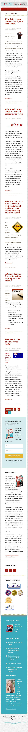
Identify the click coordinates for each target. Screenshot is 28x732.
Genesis (19, 722)
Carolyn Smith (14, 3)
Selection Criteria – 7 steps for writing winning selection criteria (14, 277)
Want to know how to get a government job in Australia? (15, 669)
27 (9, 412)
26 (6, 412)
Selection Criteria (10, 267)
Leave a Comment (14, 119)
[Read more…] (8, 98)
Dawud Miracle (8, 722)
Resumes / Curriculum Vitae (12, 403)
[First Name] (14, 446)
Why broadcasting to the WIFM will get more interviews (14, 111)
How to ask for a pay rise (14, 663)
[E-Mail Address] (14, 451)
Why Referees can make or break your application (14, 21)
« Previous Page (9, 409)
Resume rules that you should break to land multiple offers (13, 657)
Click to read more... (11, 709)
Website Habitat (14, 723)
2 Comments (12, 29)
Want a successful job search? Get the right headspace (13, 650)
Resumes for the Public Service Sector (12, 341)
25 (18, 409)
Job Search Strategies (11, 102)
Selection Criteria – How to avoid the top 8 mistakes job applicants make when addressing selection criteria (14, 207)
